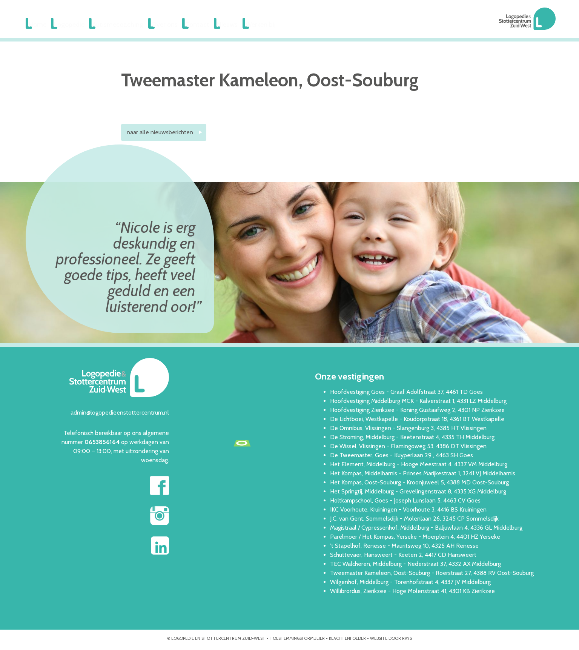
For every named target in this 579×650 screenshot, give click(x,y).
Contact (211, 25)
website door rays (391, 639)
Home (39, 25)
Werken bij (283, 25)
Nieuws (246, 25)
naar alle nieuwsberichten (160, 133)
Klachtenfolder (347, 639)
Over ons (174, 25)
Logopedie (75, 25)
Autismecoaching (126, 25)
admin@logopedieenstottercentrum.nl (120, 414)
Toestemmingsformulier (297, 639)
